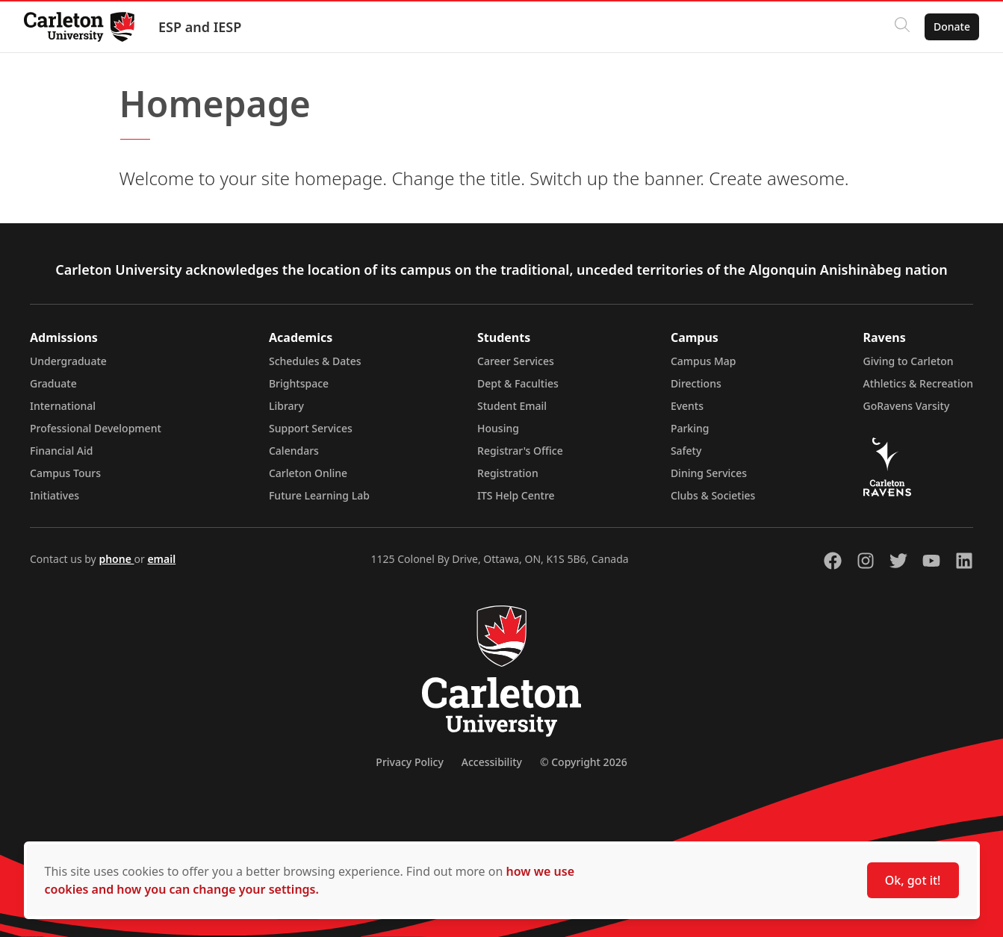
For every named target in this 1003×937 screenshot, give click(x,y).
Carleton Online (308, 473)
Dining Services (709, 473)
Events (687, 406)
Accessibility (492, 762)
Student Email (512, 406)
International (63, 406)
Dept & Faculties (518, 383)
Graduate (53, 383)
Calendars (294, 450)
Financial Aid (61, 450)
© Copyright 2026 (583, 762)
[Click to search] (902, 26)
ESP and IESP (199, 27)
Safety (686, 450)
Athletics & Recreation (918, 383)
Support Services (311, 428)
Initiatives (54, 495)
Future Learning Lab (319, 495)
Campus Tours (65, 473)
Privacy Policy (409, 762)
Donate (952, 26)
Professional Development (95, 428)
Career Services (515, 361)
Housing (498, 428)
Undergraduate (68, 361)
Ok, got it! (913, 880)
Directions (696, 383)
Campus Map (703, 361)
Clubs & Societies (713, 495)
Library (286, 406)
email (161, 559)
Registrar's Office (520, 450)
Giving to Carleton (908, 361)
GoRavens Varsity (906, 406)
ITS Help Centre (516, 495)
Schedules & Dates (315, 361)
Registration (507, 473)
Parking (690, 428)
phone (116, 559)
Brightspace (299, 383)
